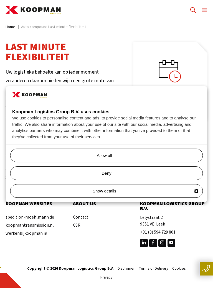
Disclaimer (126, 268)
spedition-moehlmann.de (30, 217)
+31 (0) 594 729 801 (158, 232)
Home (10, 27)
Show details (146, 191)
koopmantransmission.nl (30, 225)
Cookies (179, 268)
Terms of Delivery (153, 268)
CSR (76, 225)
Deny (106, 173)
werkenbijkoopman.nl (26, 233)
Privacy (106, 277)
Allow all (148, 155)
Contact (80, 217)
